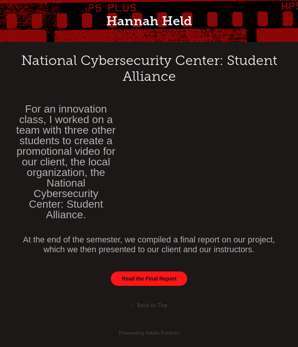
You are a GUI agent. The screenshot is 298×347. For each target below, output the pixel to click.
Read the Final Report (149, 279)
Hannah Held (149, 21)
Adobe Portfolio (162, 333)
